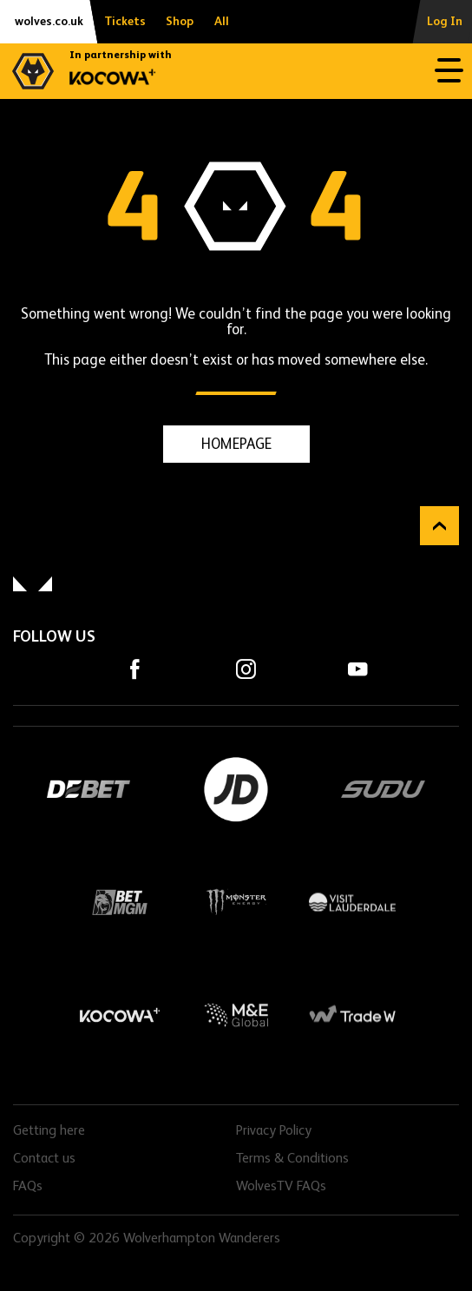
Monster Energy (236, 902)
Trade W (352, 1015)
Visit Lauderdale (352, 902)
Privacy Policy (273, 1131)
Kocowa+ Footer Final (120, 1015)
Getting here (49, 1131)
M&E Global (236, 1015)
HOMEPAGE (236, 445)
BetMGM (120, 902)
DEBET (88, 789)
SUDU (383, 789)
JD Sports (236, 789)
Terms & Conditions (292, 1159)
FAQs (28, 1187)
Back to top (439, 525)
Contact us (44, 1159)
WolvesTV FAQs (281, 1187)
